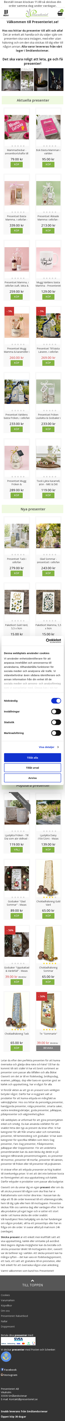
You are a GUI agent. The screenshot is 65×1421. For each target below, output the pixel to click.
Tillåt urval (32, 767)
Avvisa (32, 777)
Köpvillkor (6, 1305)
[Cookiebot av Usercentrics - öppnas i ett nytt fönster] (46, 641)
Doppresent (8, 1326)
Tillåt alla (32, 757)
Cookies (5, 1295)
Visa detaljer (46, 747)
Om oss (5, 1310)
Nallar (4, 1321)
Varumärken (8, 1300)
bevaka (48, 1048)
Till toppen (32, 1283)
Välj (17, 849)
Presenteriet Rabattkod (14, 1316)
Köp (16, 164)
